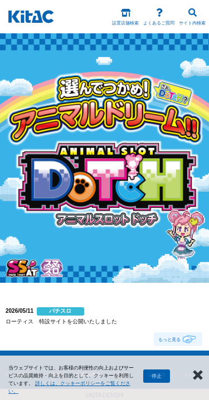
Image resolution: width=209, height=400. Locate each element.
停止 (157, 376)
